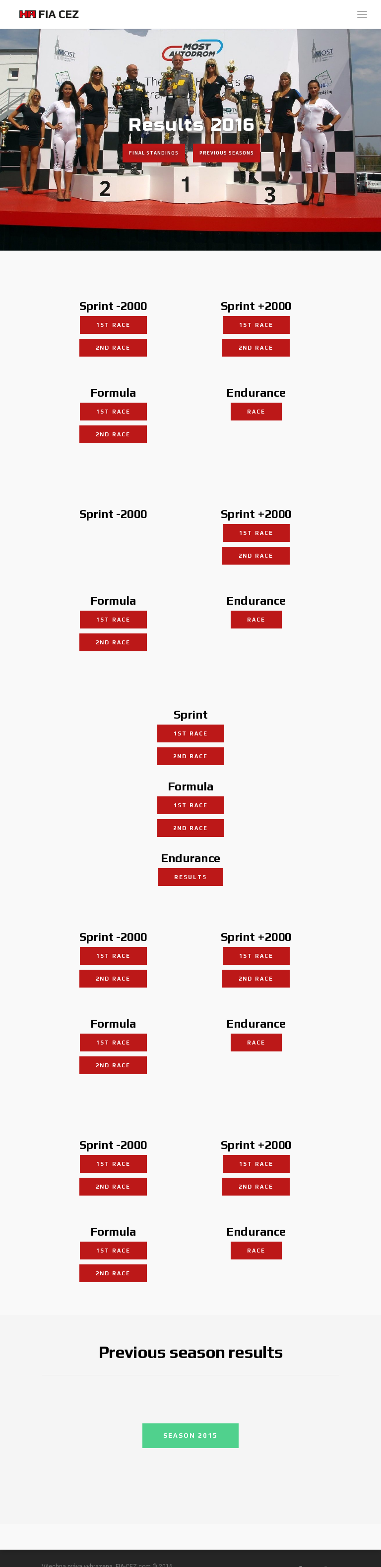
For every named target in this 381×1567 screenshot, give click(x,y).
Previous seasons (226, 153)
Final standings (154, 153)
